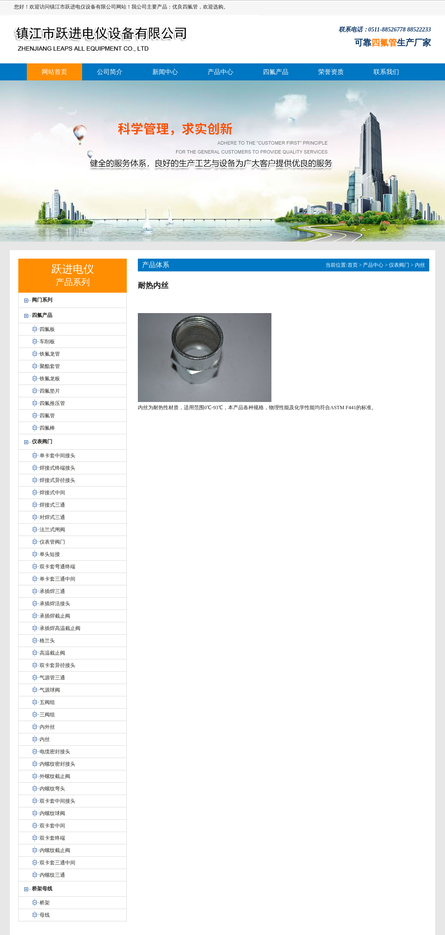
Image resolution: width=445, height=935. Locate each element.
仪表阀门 (399, 265)
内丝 (420, 265)
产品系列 (73, 282)
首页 (353, 265)
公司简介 (110, 71)
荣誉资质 (331, 71)
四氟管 (190, 7)
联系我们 (386, 71)
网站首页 (54, 71)
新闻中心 (165, 71)
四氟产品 (275, 71)
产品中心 (220, 71)
